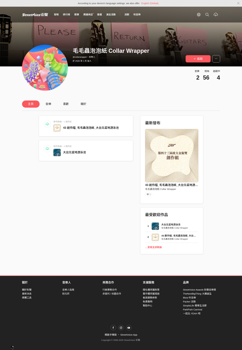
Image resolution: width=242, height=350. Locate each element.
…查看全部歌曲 (153, 248)
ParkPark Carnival (192, 309)
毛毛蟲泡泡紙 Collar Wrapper (160, 189)
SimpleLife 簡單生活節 (195, 305)
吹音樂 (137, 14)
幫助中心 (147, 305)
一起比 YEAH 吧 (191, 313)
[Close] (238, 3)
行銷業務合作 (110, 289)
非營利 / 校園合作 (112, 293)
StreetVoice (35, 14)
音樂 (48, 104)
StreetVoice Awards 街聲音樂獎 (199, 289)
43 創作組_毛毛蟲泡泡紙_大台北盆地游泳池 (91, 127)
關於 (83, 104)
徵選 (99, 14)
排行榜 (66, 14)
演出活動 (111, 14)
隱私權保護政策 (151, 289)
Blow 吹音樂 (189, 297)
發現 (56, 14)
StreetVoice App (128, 334)
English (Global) (149, 3)
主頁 (31, 104)
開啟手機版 (111, 334)
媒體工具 (27, 297)
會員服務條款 (150, 297)
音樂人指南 (68, 289)
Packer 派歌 (189, 301)
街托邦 (65, 293)
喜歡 (66, 104)
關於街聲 (27, 289)
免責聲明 (147, 301)
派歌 (126, 14)
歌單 (76, 14)
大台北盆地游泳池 (74, 152)
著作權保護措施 (151, 293)
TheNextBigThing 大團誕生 (197, 293)
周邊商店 (88, 14)
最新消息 (27, 293)
